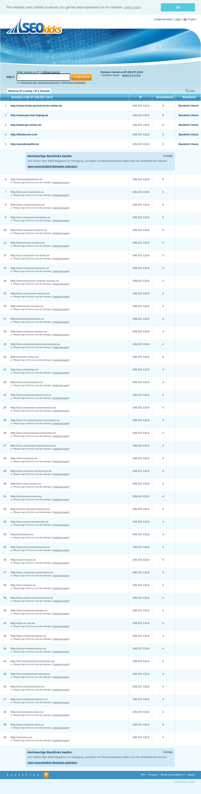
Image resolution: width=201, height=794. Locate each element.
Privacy (152, 774)
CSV (192, 91)
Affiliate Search (51, 72)
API (143, 774)
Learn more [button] (132, 7)
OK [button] (178, 7)
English (189, 19)
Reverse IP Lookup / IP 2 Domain (29, 90)
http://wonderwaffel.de (24, 144)
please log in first (131, 75)
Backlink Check (188, 105)
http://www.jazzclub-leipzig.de (29, 115)
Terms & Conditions (172, 774)
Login (177, 19)
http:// (10, 77)
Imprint (191, 774)
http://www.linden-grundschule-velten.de (36, 105)
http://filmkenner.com (23, 134)
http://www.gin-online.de (25, 124)
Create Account (163, 19)
